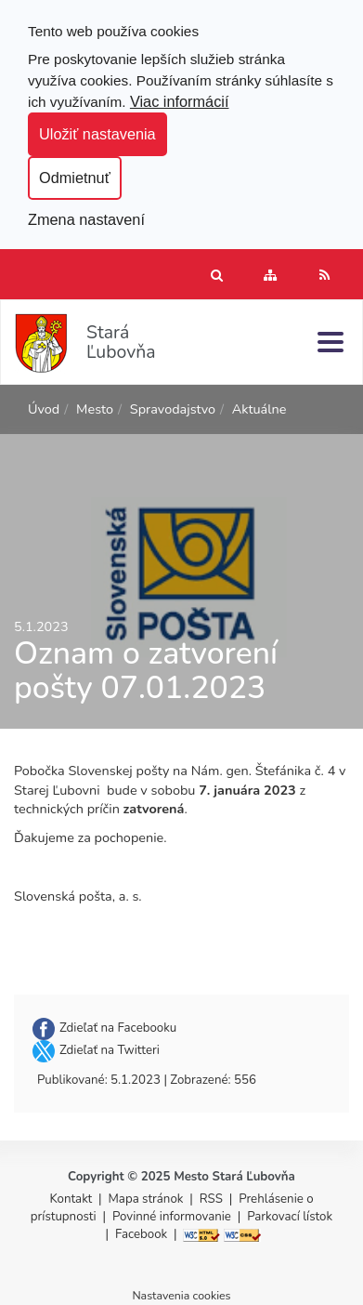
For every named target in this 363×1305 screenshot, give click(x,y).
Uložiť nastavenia (97, 133)
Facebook (141, 1234)
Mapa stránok (146, 1199)
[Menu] (331, 341)
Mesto (94, 409)
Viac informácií (179, 101)
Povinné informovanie (171, 1216)
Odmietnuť (74, 177)
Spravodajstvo (172, 409)
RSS (213, 1199)
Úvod (43, 409)
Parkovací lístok (289, 1216)
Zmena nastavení (86, 219)
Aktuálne (259, 409)
